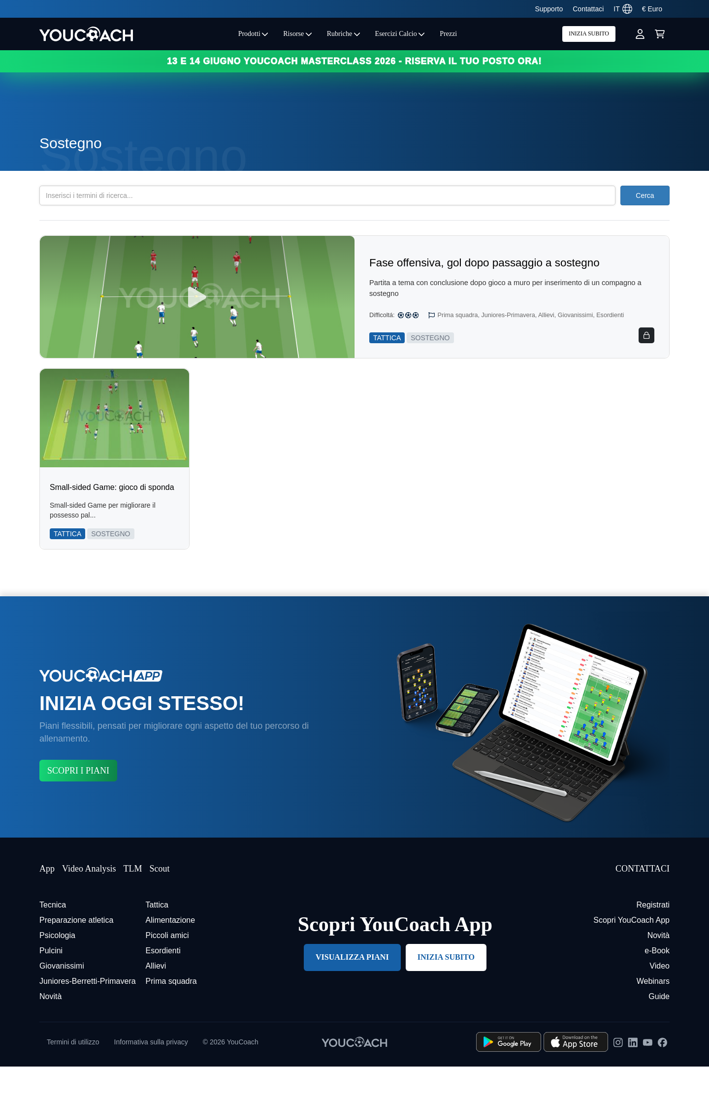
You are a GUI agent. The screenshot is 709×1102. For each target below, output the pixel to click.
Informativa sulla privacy (151, 1077)
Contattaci (588, 9)
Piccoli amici (167, 971)
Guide (659, 1032)
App (47, 904)
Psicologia (57, 971)
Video (659, 1001)
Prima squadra (171, 1016)
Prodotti (253, 33)
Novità (50, 1032)
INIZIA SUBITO (589, 33)
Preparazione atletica (76, 955)
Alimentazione (170, 955)
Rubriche (343, 33)
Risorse (297, 33)
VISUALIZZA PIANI (352, 992)
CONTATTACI (642, 904)
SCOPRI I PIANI (78, 806)
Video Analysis (89, 904)
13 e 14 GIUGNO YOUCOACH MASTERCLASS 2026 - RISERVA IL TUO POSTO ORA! (354, 61)
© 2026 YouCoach (230, 1077)
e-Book (657, 986)
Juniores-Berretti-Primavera (87, 1016)
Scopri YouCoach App (631, 955)
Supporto (549, 9)
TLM (132, 904)
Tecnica (52, 940)
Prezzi (448, 33)
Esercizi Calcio (400, 33)
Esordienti (163, 986)
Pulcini (51, 986)
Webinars (653, 1016)
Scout (159, 904)
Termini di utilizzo (73, 1077)
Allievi (156, 1001)
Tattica (157, 940)
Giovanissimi (61, 1001)
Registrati (653, 940)
